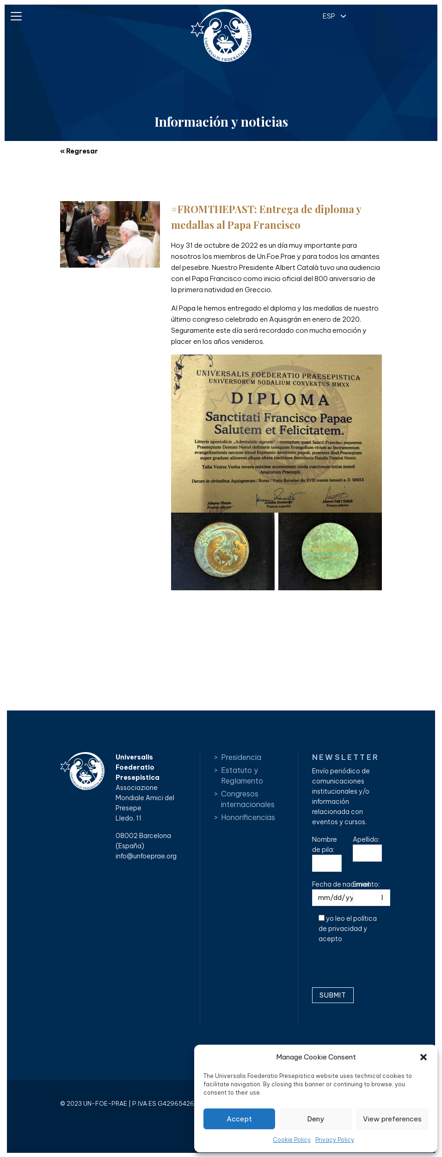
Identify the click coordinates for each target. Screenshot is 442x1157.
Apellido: (367, 848)
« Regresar (79, 151)
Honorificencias (248, 817)
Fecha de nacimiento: (351, 893)
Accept (239, 1118)
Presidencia (241, 757)
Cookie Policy (292, 1139)
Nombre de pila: (327, 853)
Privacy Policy (334, 1139)
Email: (367, 893)
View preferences (392, 1118)
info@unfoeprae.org (146, 856)
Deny (315, 1118)
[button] (423, 1057)
